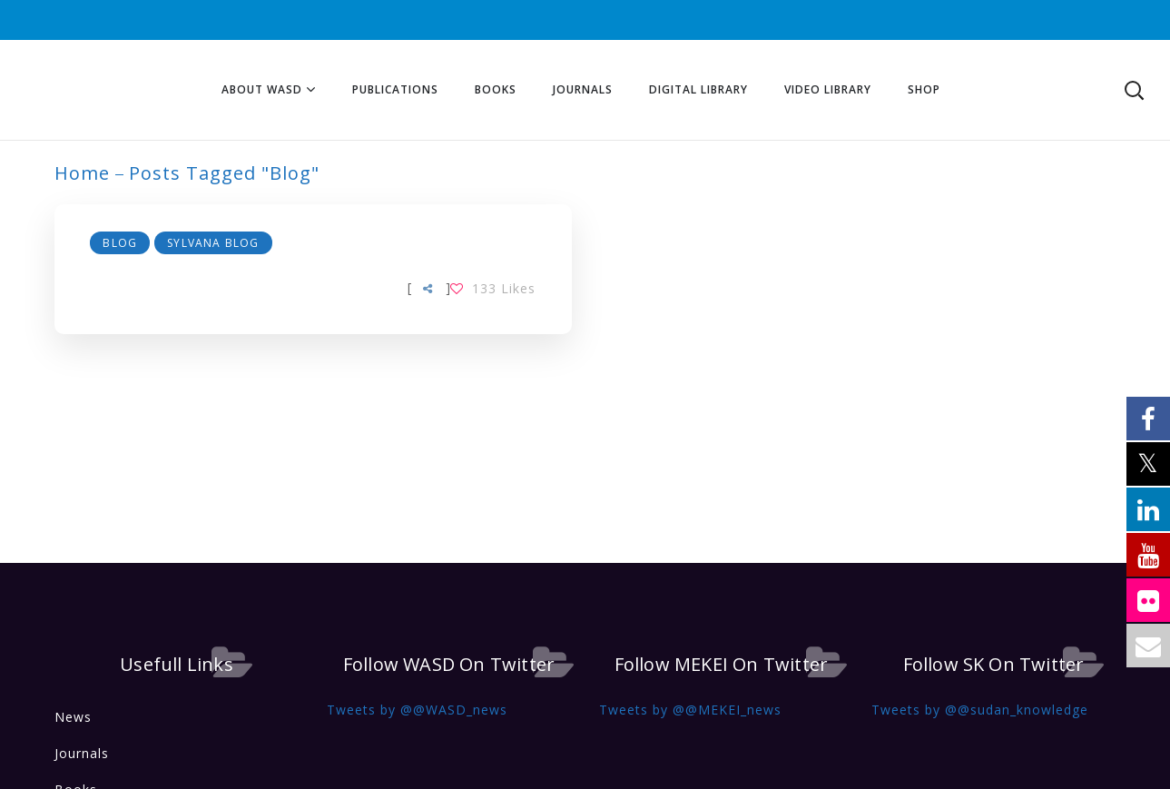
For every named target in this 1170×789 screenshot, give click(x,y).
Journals (81, 753)
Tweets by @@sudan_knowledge (979, 709)
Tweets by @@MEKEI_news (690, 709)
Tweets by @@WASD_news (417, 709)
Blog (120, 243)
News (73, 716)
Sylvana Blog (213, 243)
